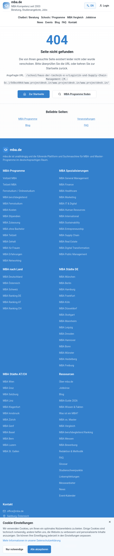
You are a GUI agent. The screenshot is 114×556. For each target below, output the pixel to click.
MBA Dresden (66, 333)
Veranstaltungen (86, 119)
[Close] (110, 522)
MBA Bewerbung (68, 445)
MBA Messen (66, 438)
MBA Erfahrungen (12, 254)
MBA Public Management (73, 254)
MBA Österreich (11, 283)
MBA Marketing (67, 197)
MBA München (67, 276)
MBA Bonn (65, 346)
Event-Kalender (67, 495)
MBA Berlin (65, 283)
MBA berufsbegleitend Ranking (76, 432)
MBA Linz (8, 400)
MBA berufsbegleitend (15, 197)
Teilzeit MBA (10, 184)
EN (90, 5)
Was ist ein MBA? (68, 413)
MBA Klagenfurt (11, 407)
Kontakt (72, 22)
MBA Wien (8, 381)
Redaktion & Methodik (71, 451)
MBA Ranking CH (12, 308)
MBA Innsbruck (11, 413)
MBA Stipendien (11, 216)
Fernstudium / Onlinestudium (19, 190)
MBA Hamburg (67, 289)
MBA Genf (8, 426)
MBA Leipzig (66, 327)
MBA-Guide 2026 (68, 400)
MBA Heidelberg (68, 359)
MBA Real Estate (68, 241)
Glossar (63, 464)
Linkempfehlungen (69, 476)
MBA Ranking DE (12, 295)
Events (49, 22)
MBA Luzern (9, 445)
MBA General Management (73, 178)
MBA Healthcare (68, 190)
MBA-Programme (27, 119)
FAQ (64, 22)
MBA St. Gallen (11, 451)
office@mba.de (15, 511)
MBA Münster (66, 352)
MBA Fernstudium (13, 203)
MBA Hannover (67, 340)
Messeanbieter (67, 483)
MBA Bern (8, 438)
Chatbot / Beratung (28, 17)
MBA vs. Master (68, 419)
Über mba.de (66, 381)
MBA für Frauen (11, 248)
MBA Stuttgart (67, 314)
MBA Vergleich (75, 17)
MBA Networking (12, 260)
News (40, 22)
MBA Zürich (9, 419)
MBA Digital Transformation (74, 248)
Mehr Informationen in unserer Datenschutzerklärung (32, 540)
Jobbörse (91, 17)
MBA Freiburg (66, 365)
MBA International (69, 216)
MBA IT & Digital (68, 203)
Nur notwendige (14, 549)
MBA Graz (8, 388)
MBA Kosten (9, 209)
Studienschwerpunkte (71, 470)
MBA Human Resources (72, 209)
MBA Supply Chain (69, 235)
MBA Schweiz (10, 289)
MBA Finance (66, 184)
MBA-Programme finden (74, 94)
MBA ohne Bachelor (13, 229)
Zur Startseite (33, 94)
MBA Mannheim (68, 321)
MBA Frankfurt (67, 295)
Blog (57, 22)
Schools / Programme (53, 17)
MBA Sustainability (69, 222)
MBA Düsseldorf (68, 308)
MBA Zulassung (11, 222)
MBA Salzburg (10, 394)
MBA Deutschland (12, 276)
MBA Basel (9, 432)
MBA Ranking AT (12, 302)
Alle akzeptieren (39, 549)
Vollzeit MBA (10, 178)
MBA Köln (64, 302)
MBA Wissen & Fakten (71, 407)
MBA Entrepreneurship (71, 229)
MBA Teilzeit (9, 235)
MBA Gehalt (9, 241)
